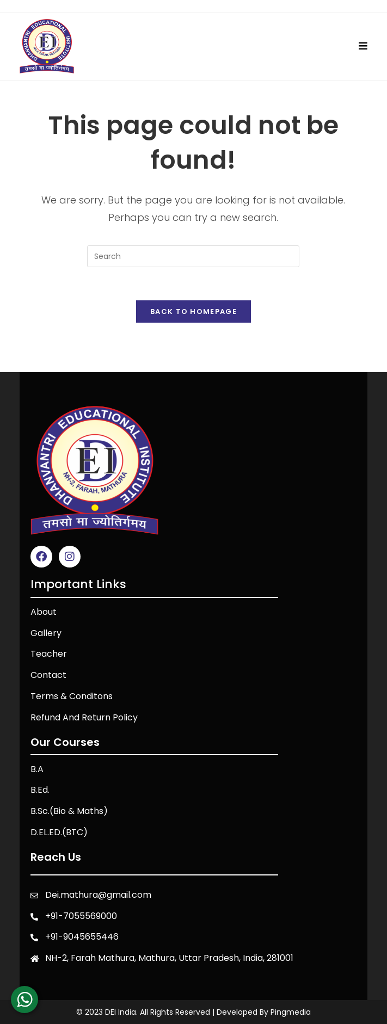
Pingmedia (291, 1012)
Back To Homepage (193, 311)
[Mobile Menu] (363, 46)
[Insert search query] (193, 256)
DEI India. (121, 1012)
